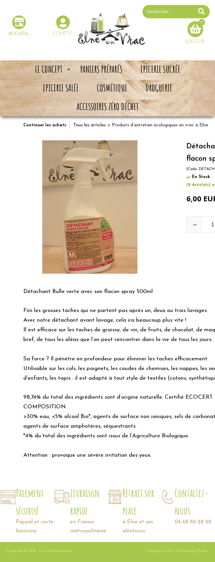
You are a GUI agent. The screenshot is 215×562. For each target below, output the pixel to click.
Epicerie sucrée (160, 69)
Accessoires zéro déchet (107, 106)
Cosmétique (112, 88)
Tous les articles (89, 125)
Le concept (48, 69)
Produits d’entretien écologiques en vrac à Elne (160, 125)
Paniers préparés (101, 69)
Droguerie (158, 88)
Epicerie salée (61, 88)
